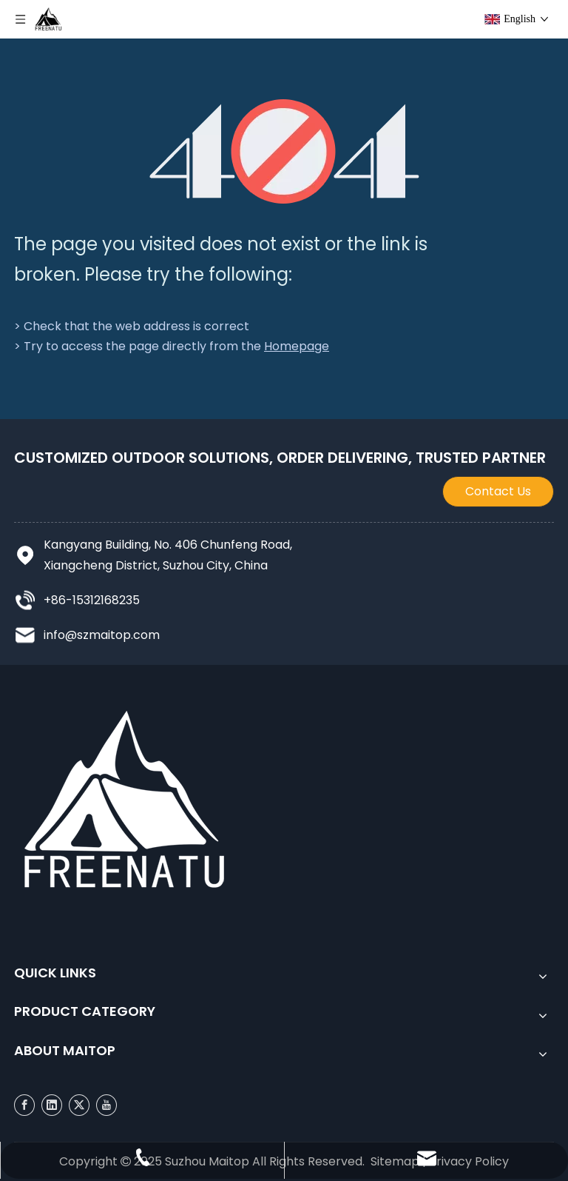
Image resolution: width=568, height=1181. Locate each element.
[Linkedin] (51, 1105)
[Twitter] (79, 1105)
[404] (284, 151)
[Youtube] (106, 1105)
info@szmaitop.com (102, 634)
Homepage (296, 346)
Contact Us (498, 491)
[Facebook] (24, 1105)
